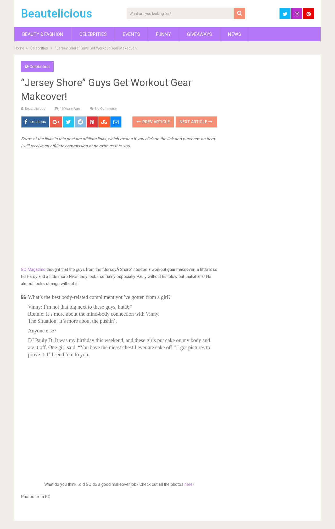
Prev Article (153, 121)
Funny (163, 34)
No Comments (106, 108)
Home (19, 48)
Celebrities (93, 34)
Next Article (196, 121)
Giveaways (199, 34)
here (189, 484)
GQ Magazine (33, 269)
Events (131, 34)
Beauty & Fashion (42, 34)
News (234, 34)
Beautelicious (56, 13)
